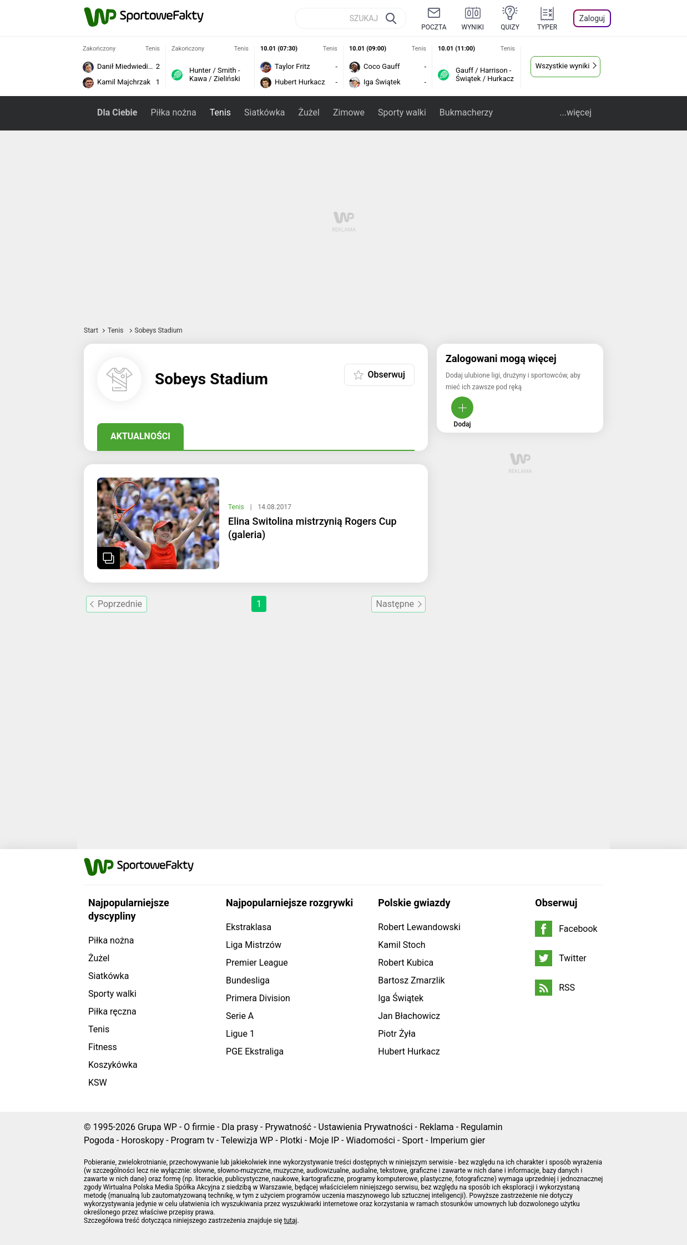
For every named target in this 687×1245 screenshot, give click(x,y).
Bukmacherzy (466, 112)
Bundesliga (248, 980)
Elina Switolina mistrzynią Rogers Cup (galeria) (312, 527)
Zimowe (349, 112)
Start (91, 330)
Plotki (291, 1140)
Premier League (257, 962)
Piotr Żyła (397, 1033)
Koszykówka (113, 1065)
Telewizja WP (247, 1140)
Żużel (308, 112)
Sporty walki (402, 112)
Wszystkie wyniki (563, 66)
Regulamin (482, 1127)
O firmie (199, 1127)
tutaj (290, 1220)
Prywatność (288, 1127)
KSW (97, 1082)
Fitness (102, 1047)
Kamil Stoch (401, 945)
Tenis (220, 112)
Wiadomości (370, 1140)
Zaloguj (592, 18)
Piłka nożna (173, 112)
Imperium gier (457, 1140)
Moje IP (324, 1140)
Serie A (240, 1016)
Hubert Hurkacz (409, 1051)
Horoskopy (142, 1140)
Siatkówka (264, 112)
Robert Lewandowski (419, 927)
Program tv (192, 1140)
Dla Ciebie (117, 112)
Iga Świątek (400, 998)
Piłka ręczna (112, 1011)
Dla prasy (239, 1127)
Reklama (437, 1127)
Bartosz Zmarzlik (411, 980)
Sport (412, 1140)
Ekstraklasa (248, 927)
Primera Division (258, 998)
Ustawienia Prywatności (366, 1127)
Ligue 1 (240, 1033)
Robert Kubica (405, 962)
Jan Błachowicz (409, 1016)
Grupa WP (157, 1127)
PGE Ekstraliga (255, 1051)
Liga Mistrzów (253, 945)
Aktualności (140, 436)
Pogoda (99, 1140)
